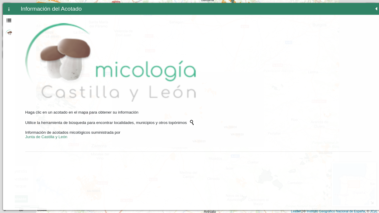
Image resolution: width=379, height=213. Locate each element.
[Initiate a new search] (103, 76)
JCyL (374, 211)
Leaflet (296, 211)
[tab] (9, 9)
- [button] (146, 14)
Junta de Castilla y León (46, 90)
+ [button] (146, 6)
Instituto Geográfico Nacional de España (336, 211)
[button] (146, 54)
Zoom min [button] (146, 22)
